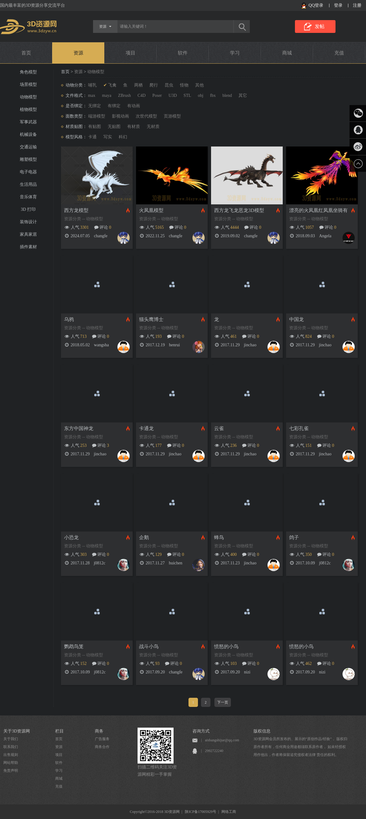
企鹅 (144, 537)
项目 (130, 52)
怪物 (184, 85)
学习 (235, 52)
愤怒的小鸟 (226, 646)
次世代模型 (146, 116)
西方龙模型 (76, 210)
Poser (157, 95)
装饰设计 (28, 222)
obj (200, 95)
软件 (183, 52)
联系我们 (10, 747)
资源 (78, 52)
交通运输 (28, 147)
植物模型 (28, 109)
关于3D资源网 (16, 731)
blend (227, 95)
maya (106, 95)
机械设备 (28, 134)
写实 (107, 137)
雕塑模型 (28, 159)
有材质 (133, 126)
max (91, 95)
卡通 (92, 137)
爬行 (153, 85)
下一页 (222, 702)
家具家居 (28, 234)
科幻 (123, 137)
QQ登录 (316, 5)
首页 (26, 52)
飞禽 (112, 85)
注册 (357, 5)
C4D (141, 95)
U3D (173, 95)
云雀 (219, 428)
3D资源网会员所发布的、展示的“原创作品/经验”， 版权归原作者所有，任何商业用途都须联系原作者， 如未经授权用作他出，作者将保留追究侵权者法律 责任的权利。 (300, 747)
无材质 (153, 126)
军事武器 (28, 122)
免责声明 (10, 770)
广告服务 (102, 739)
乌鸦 (69, 319)
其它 (243, 95)
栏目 (59, 731)
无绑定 (94, 106)
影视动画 (120, 116)
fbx (213, 95)
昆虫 (169, 85)
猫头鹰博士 (151, 319)
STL (187, 95)
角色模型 (28, 72)
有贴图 (94, 126)
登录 (338, 5)
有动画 (133, 106)
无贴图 (114, 126)
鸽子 (294, 537)
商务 (99, 731)
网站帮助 (10, 763)
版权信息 (262, 731)
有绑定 (114, 106)
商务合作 (102, 747)
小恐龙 (71, 537)
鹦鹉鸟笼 (74, 646)
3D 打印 (28, 209)
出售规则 (10, 755)
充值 (339, 52)
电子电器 (28, 172)
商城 (287, 52)
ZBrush (124, 95)
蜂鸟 (219, 537)
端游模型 (96, 116)
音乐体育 (28, 197)
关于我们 (10, 739)
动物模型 (28, 97)
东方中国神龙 (78, 428)
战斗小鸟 (149, 646)
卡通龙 (146, 428)
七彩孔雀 (299, 428)
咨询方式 (201, 731)
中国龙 (296, 319)
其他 (199, 85)
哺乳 (92, 85)
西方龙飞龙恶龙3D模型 (239, 210)
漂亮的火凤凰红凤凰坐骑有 (318, 210)
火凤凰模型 (151, 210)
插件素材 (28, 247)
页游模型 (172, 116)
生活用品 (28, 184)
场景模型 (28, 84)
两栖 (138, 85)
